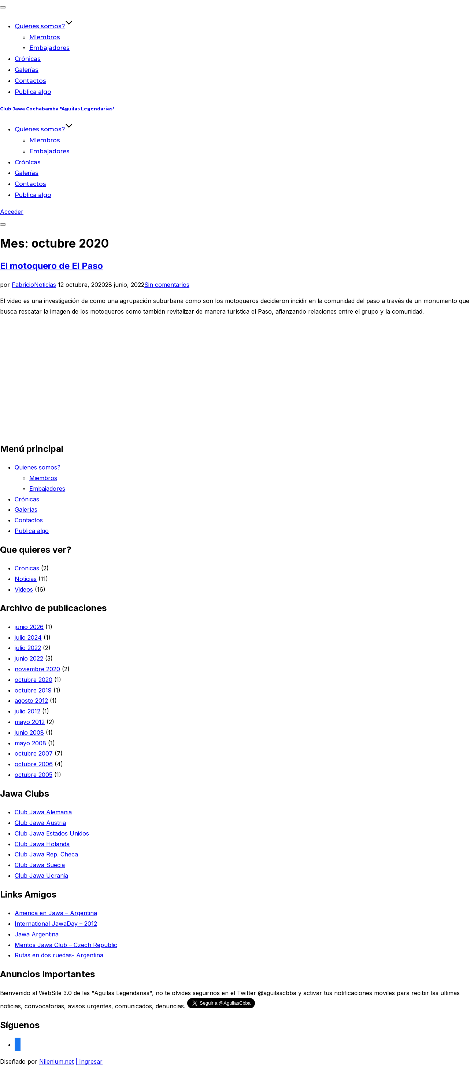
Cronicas (27, 568)
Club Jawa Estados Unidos (52, 833)
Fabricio (23, 284)
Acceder (11, 211)
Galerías (26, 69)
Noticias (45, 284)
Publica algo (33, 91)
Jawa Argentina (37, 934)
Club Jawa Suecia (40, 865)
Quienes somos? (44, 26)
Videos (24, 589)
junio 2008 (29, 732)
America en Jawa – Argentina (56, 913)
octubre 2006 (34, 764)
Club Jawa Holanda (42, 844)
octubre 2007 (34, 753)
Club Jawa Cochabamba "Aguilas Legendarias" (57, 109)
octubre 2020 (33, 679)
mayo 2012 (30, 722)
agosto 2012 (31, 700)
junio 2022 (29, 658)
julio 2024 (28, 637)
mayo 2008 (30, 743)
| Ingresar (89, 1061)
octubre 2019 (33, 690)
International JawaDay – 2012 (56, 923)
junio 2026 (29, 627)
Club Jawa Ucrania (41, 875)
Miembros (44, 37)
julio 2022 (28, 647)
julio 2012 (27, 711)
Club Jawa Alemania (43, 812)
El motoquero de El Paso (51, 265)
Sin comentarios (166, 284)
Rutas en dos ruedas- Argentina (59, 955)
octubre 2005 (33, 774)
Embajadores (49, 47)
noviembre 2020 (37, 669)
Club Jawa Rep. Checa (46, 854)
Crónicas (28, 58)
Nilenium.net (56, 1061)
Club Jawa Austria (40, 822)
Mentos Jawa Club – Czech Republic (66, 945)
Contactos (30, 80)
